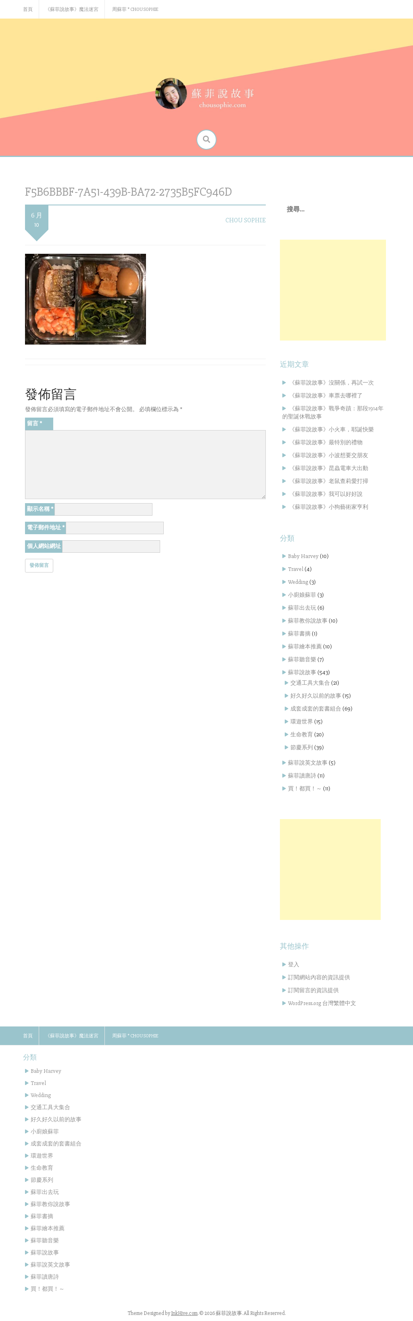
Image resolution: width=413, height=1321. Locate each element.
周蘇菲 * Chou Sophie (135, 9)
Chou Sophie (245, 220)
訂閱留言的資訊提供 (313, 990)
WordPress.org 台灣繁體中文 (322, 1003)
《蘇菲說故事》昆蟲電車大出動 (328, 468)
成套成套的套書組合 (315, 708)
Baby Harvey (303, 556)
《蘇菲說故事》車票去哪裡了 (326, 395)
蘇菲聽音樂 (302, 659)
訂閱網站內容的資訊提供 (319, 977)
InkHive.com (184, 1313)
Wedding (298, 582)
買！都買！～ (305, 788)
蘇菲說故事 (302, 672)
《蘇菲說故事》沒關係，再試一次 (331, 382)
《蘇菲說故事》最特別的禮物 (326, 442)
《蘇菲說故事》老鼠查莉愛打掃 (328, 481)
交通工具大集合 (310, 682)
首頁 (28, 9)
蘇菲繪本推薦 (305, 646)
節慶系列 (301, 747)
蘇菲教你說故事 (307, 620)
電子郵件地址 (46, 527)
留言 (34, 423)
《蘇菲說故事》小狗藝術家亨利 (328, 507)
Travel (295, 569)
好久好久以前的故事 (315, 695)
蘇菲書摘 (299, 633)
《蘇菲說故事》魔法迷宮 (71, 9)
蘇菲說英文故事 (307, 762)
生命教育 (301, 734)
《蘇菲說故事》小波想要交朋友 (328, 455)
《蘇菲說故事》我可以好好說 (326, 494)
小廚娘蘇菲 (302, 595)
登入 (293, 964)
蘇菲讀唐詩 (302, 775)
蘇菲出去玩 (302, 607)
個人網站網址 (44, 546)
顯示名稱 (40, 509)
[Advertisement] (333, 290)
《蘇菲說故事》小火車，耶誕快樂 (331, 429)
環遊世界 (301, 721)
